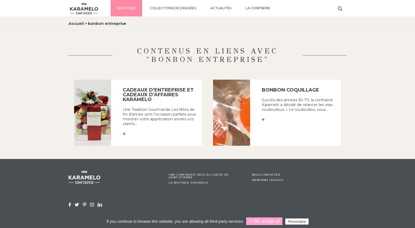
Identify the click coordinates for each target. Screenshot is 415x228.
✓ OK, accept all (264, 221)
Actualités (220, 8)
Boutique (126, 8)
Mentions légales (267, 180)
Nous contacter (266, 175)
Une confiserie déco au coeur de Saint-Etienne (199, 176)
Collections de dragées (173, 8)
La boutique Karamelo (188, 182)
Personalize (297, 222)
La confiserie (258, 8)
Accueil (76, 23)
